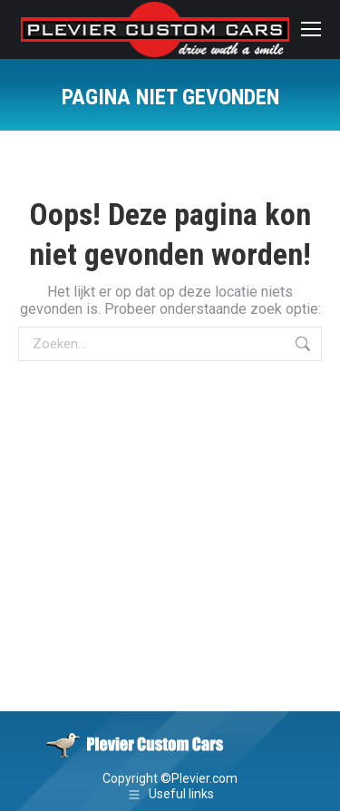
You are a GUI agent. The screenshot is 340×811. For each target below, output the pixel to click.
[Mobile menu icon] (311, 29)
